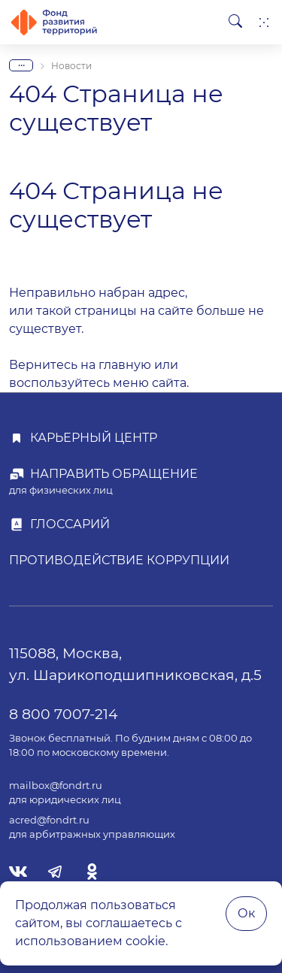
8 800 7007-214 (63, 714)
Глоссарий (70, 524)
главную (125, 365)
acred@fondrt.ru (49, 820)
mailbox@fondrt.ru (55, 785)
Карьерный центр (93, 438)
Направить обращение (114, 474)
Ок (246, 913)
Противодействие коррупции (119, 560)
